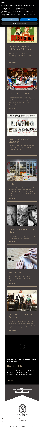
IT (2, 415)
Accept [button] (28, 19)
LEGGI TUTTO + (11, 380)
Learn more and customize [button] (19, 23)
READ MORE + (12, 62)
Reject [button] (10, 19)
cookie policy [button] (20, 8)
